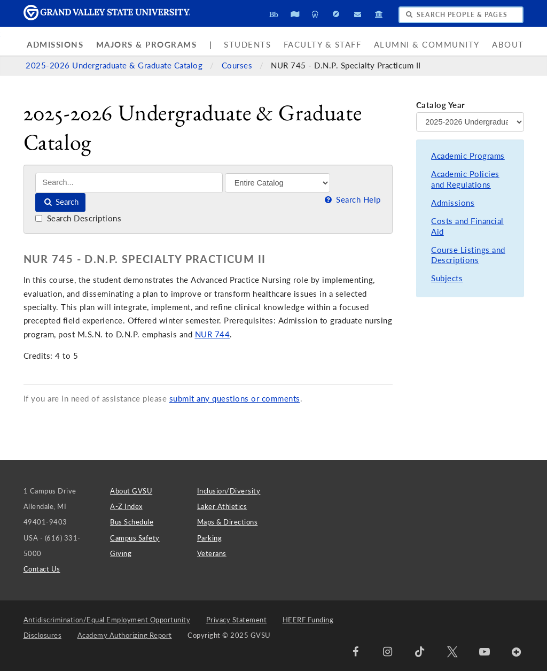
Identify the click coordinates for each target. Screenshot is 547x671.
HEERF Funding (308, 619)
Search (61, 201)
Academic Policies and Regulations (465, 179)
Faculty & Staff (323, 44)
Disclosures (43, 635)
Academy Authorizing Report (124, 635)
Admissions (55, 44)
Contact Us (42, 569)
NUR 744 (212, 334)
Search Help (351, 199)
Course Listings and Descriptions (468, 255)
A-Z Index (126, 506)
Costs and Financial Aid (467, 226)
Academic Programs (468, 155)
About (508, 44)
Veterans (211, 553)
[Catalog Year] (470, 122)
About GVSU (131, 491)
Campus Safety (135, 538)
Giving (120, 553)
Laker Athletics (222, 506)
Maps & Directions (227, 522)
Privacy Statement (236, 619)
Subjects (447, 278)
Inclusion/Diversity (229, 491)
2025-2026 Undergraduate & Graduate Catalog (115, 65)
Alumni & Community (427, 44)
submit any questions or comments (234, 398)
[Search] (129, 182)
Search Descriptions (78, 218)
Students (247, 44)
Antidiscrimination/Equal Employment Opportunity (107, 619)
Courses (238, 65)
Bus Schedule (131, 522)
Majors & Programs (146, 44)
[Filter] (277, 182)
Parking (209, 538)
